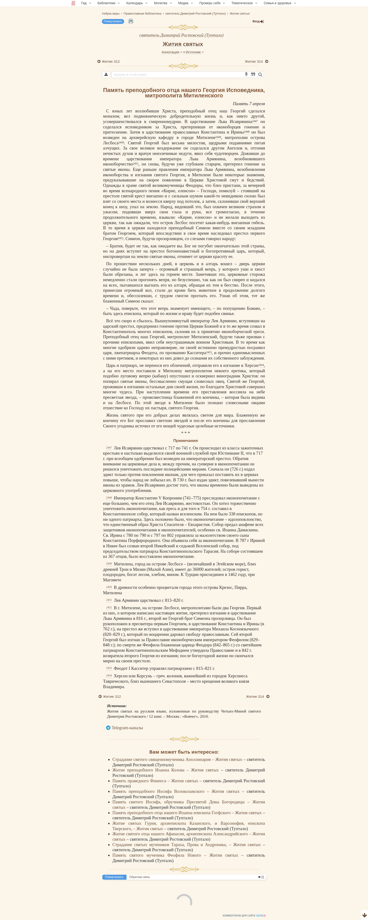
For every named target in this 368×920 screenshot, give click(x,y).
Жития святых (183, 44)
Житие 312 (111, 61)
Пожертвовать (113, 21)
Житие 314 (254, 61)
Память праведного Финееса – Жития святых (155, 780)
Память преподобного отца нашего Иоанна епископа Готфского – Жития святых (187, 812)
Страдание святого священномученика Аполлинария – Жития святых (177, 759)
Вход (258, 21)
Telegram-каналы (127, 727)
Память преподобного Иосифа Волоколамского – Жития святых (177, 791)
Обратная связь (139, 877)
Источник (195, 52)
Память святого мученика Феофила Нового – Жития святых (176, 855)
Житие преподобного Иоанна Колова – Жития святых (166, 769)
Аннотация (173, 52)
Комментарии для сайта (31, 917)
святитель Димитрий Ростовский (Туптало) (181, 35)
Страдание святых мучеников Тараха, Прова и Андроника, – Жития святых (187, 844)
